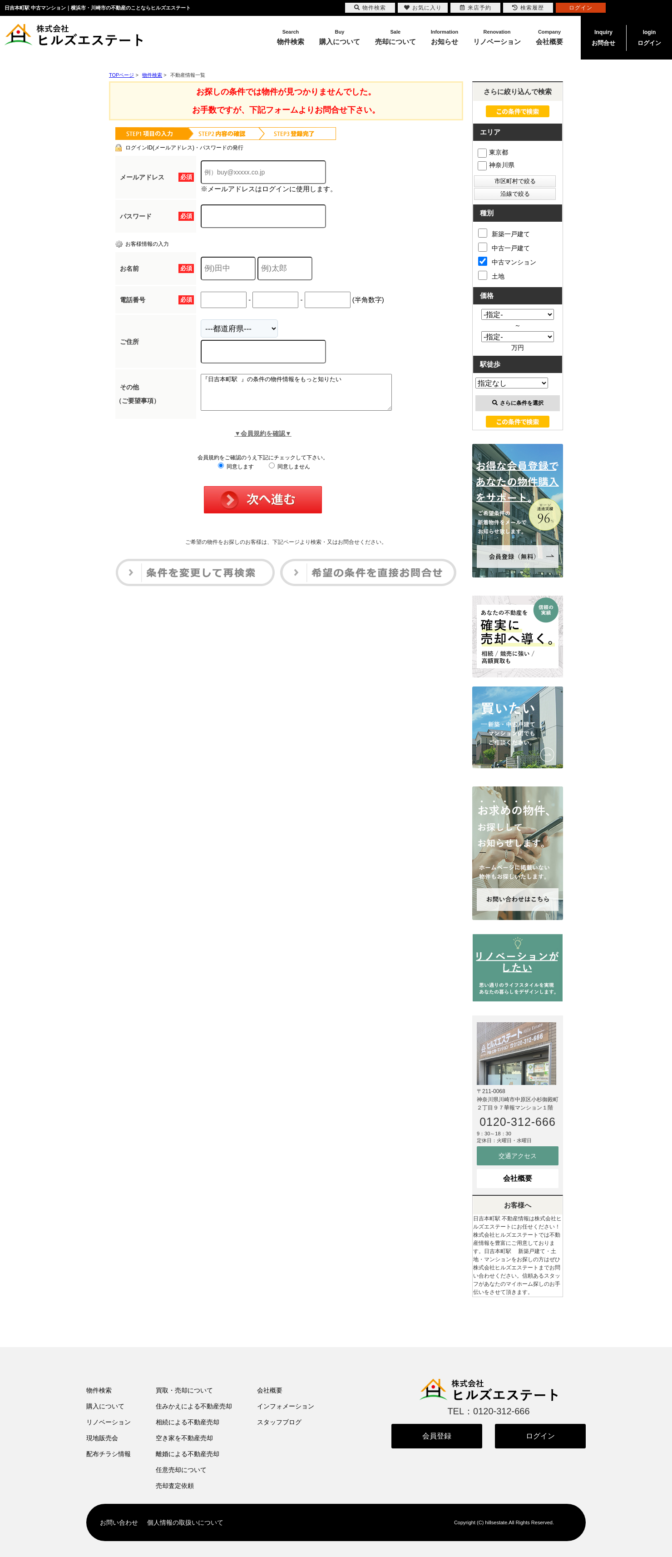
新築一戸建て (504, 233)
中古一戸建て (504, 247)
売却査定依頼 (175, 1485)
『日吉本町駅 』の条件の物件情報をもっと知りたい (308, 396)
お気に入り (423, 8)
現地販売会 (102, 1438)
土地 (491, 275)
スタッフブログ (279, 1422)
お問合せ (603, 36)
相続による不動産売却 (187, 1422)
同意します (236, 473)
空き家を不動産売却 (184, 1438)
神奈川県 (496, 165)
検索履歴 (528, 8)
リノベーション (108, 1422)
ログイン (649, 36)
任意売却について (181, 1469)
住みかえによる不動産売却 (194, 1406)
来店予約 (475, 8)
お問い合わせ (119, 1522)
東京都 (493, 152)
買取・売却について (184, 1390)
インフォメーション (285, 1406)
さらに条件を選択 (518, 403)
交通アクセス (518, 1155)
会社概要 (517, 1178)
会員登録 (436, 1436)
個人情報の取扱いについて (185, 1522)
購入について (105, 1406)
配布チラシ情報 (108, 1454)
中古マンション (507, 261)
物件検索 (99, 1390)
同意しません (289, 473)
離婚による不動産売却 (187, 1454)
